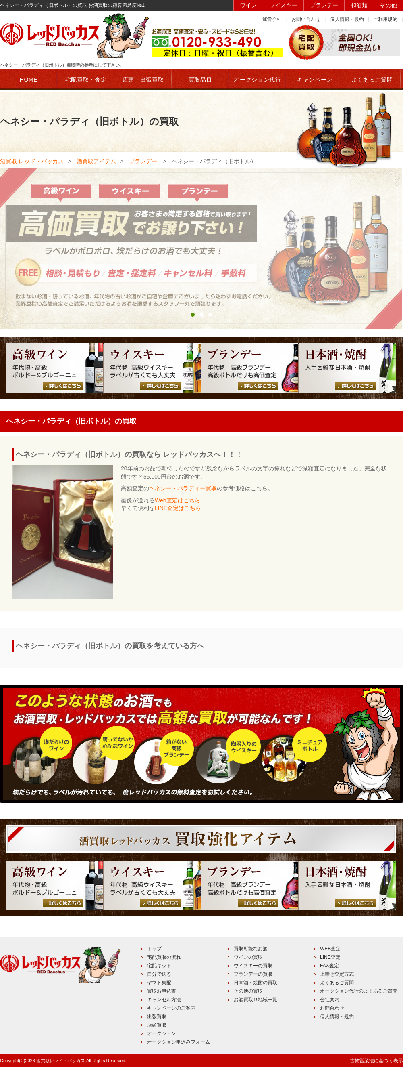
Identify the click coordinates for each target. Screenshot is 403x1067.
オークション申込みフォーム (178, 1042)
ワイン (248, 5)
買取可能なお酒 (251, 948)
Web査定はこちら (177, 500)
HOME (29, 79)
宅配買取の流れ (164, 957)
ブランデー (324, 5)
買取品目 (200, 79)
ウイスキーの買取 (253, 965)
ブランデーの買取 (253, 974)
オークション (161, 1033)
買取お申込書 (161, 991)
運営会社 (272, 19)
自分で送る (159, 974)
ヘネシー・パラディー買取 (183, 488)
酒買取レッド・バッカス (60, 1060)
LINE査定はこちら (178, 508)
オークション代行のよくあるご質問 (358, 991)
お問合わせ (332, 1008)
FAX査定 (329, 965)
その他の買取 (248, 991)
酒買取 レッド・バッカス (32, 161)
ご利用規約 (385, 19)
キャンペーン (314, 79)
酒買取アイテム (96, 161)
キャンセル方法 (164, 999)
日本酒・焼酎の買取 (255, 982)
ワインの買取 (248, 957)
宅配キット (159, 965)
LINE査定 (330, 957)
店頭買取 (156, 1025)
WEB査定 (330, 948)
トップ (154, 948)
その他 (388, 5)
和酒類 (359, 5)
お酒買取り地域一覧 (255, 999)
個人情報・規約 (347, 19)
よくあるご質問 (337, 982)
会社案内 (329, 999)
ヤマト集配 (159, 982)
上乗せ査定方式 (337, 974)
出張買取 (156, 1016)
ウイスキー (283, 5)
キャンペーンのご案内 (171, 1008)
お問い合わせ (305, 19)
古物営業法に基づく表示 (376, 1060)
